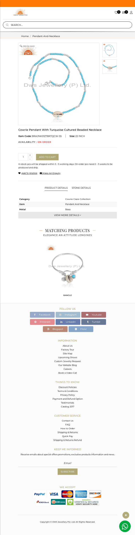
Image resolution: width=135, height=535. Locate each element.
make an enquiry (50, 173)
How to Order (67, 428)
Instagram (68, 314)
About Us (67, 345)
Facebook (42, 314)
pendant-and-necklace (46, 36)
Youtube (94, 314)
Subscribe (68, 471)
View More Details (67, 215)
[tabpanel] (67, 271)
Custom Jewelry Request (67, 361)
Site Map (67, 353)
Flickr (81, 329)
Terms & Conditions (68, 391)
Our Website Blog (67, 365)
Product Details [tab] (56, 187)
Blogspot (55, 329)
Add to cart (47, 157)
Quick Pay (67, 436)
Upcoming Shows (67, 357)
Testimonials (67, 402)
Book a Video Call (67, 373)
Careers (67, 369)
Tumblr (93, 321)
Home (25, 36)
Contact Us (67, 420)
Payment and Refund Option (68, 398)
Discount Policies (67, 387)
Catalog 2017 (67, 406)
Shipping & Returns (68, 432)
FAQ (67, 424)
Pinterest (42, 321)
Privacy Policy (67, 395)
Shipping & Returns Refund (67, 440)
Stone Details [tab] (81, 187)
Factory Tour (67, 349)
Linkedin (68, 321)
